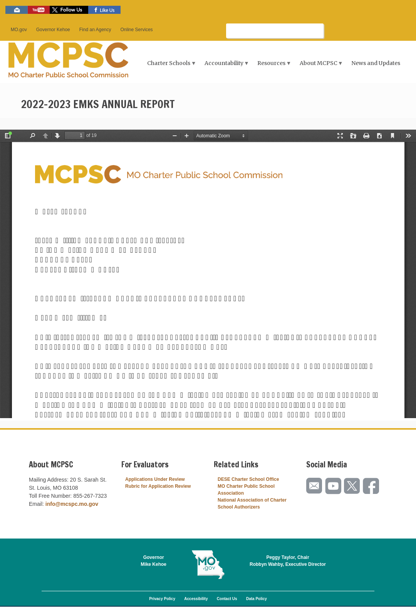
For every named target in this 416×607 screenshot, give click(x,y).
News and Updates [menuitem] (375, 63)
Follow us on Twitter (69, 10)
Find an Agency (95, 29)
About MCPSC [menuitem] (319, 66)
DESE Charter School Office (248, 479)
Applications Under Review (155, 479)
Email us (16, 10)
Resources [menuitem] (272, 66)
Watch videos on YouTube (39, 10)
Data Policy (256, 599)
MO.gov (19, 29)
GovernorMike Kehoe (153, 561)
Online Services (137, 29)
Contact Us (227, 599)
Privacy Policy (162, 599)
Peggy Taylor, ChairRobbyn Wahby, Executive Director (288, 561)
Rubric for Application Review (158, 486)
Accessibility (196, 599)
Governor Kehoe (53, 29)
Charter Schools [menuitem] (169, 66)
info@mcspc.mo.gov (71, 504)
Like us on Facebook (104, 10)
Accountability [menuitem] (224, 66)
